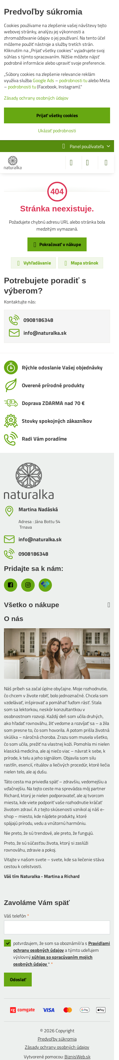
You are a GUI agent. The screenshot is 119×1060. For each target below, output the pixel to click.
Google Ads (43, 80)
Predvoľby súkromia (57, 1038)
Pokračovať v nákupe (56, 244)
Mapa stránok (80, 262)
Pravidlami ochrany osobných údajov (61, 946)
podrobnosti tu (73, 80)
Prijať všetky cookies (57, 115)
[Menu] (106, 162)
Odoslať (18, 979)
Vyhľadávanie (33, 262)
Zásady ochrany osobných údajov (57, 1047)
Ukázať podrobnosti (57, 130)
